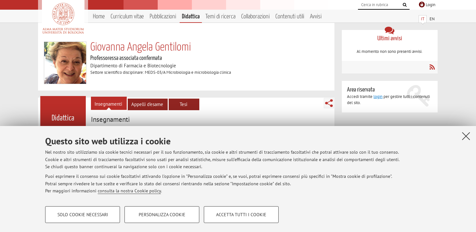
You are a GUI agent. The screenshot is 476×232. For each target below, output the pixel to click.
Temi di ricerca (220, 17)
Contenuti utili (289, 17)
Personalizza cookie (162, 215)
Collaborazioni (255, 17)
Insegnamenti (108, 104)
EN (432, 19)
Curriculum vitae (127, 17)
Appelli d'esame (147, 104)
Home (99, 17)
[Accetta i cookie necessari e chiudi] (466, 136)
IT (422, 19)
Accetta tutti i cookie (241, 215)
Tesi (183, 104)
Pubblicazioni (163, 17)
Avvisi (316, 17)
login (377, 96)
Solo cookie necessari (82, 215)
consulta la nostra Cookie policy (129, 191)
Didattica (191, 17)
